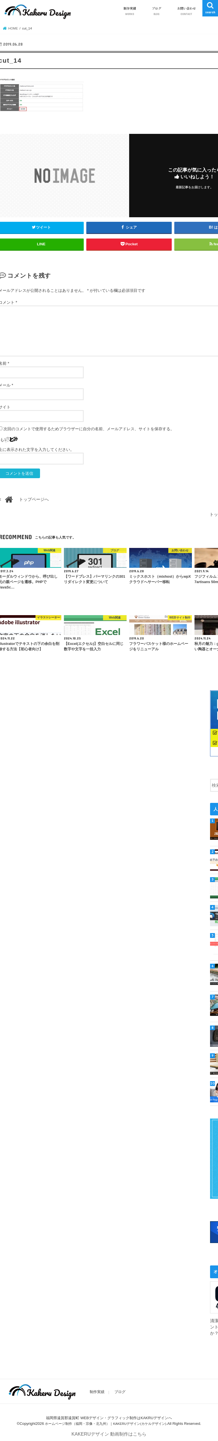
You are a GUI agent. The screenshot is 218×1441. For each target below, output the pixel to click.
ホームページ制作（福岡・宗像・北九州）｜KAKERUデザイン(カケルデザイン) (105, 1422)
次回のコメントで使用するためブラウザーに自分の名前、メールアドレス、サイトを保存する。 (88, 429)
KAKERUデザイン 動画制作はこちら (109, 1432)
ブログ (156, 11)
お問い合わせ (186, 11)
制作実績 (129, 11)
